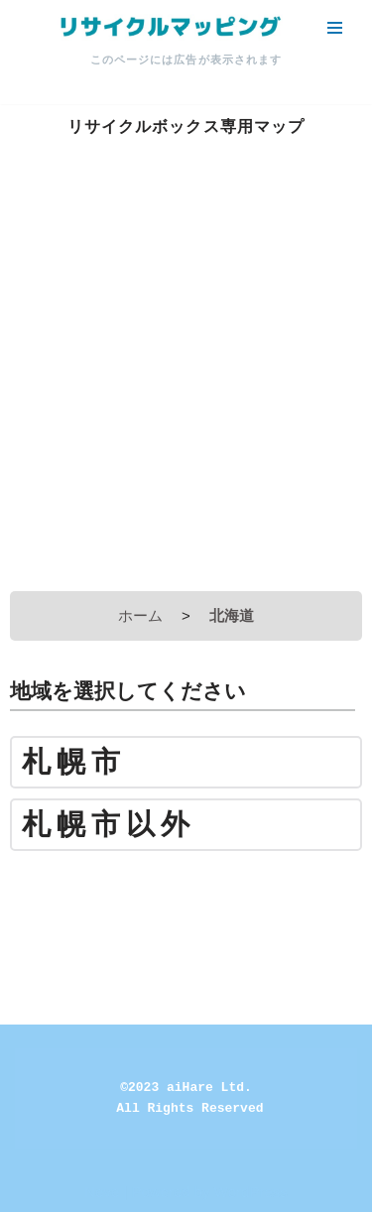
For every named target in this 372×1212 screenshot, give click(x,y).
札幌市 (74, 762)
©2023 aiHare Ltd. (186, 1087)
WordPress (251, 1191)
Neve (101, 1191)
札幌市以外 (108, 824)
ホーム (140, 615)
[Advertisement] (186, 385)
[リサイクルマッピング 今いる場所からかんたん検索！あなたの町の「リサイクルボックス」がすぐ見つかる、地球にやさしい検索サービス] (169, 27)
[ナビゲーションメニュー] (334, 28)
